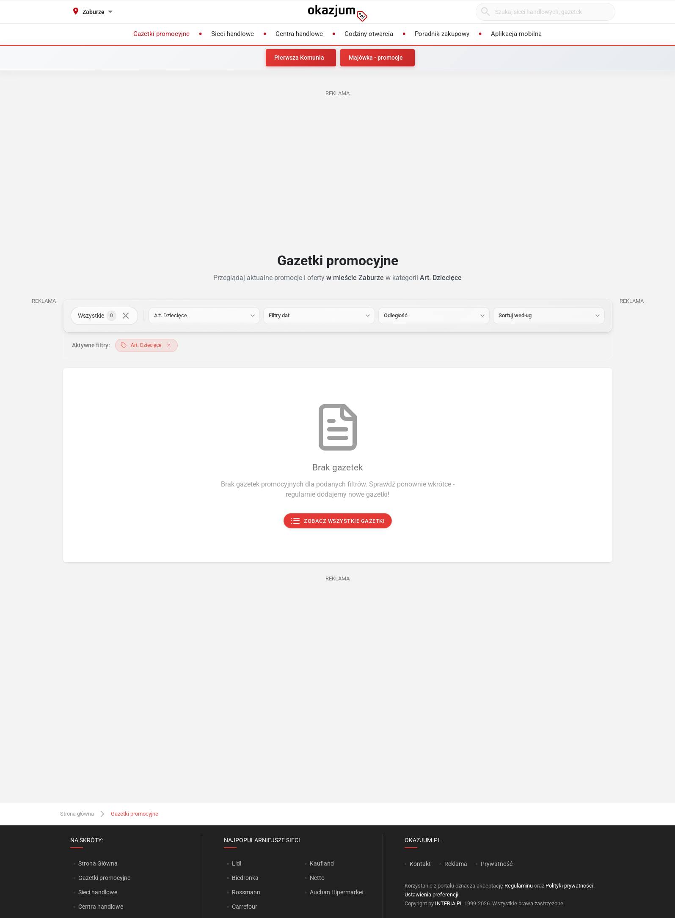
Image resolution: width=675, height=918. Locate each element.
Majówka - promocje (376, 57)
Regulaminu (518, 885)
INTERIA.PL (449, 903)
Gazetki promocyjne (104, 877)
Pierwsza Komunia (299, 57)
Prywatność (496, 863)
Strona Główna (98, 863)
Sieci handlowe (97, 892)
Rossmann (246, 892)
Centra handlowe (100, 906)
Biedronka (245, 877)
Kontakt (420, 863)
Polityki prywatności (569, 885)
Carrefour (244, 906)
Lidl (236, 863)
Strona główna (77, 814)
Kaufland (322, 863)
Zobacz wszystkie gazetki (337, 521)
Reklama (455, 863)
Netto (317, 877)
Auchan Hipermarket (337, 892)
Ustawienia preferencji (431, 894)
